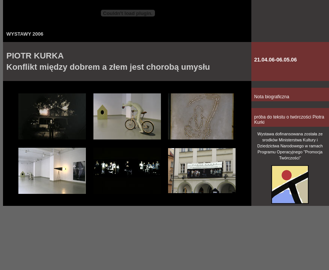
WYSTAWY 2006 (25, 34)
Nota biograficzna (271, 96)
